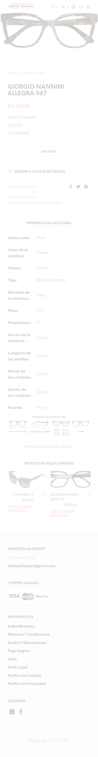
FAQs (12, 659)
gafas (31, 203)
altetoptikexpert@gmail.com (32, 566)
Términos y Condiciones (29, 634)
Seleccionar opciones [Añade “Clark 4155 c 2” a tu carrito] (20, 509)
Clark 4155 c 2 (23, 494)
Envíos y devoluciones (27, 642)
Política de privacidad (26, 683)
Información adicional (49, 223)
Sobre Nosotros (21, 626)
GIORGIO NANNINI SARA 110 (65, 496)
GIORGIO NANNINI (33, 73)
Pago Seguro (19, 650)
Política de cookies (24, 675)
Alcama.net (37, 740)
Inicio (12, 73)
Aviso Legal (17, 667)
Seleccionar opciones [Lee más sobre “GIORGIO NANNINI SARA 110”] (63, 514)
